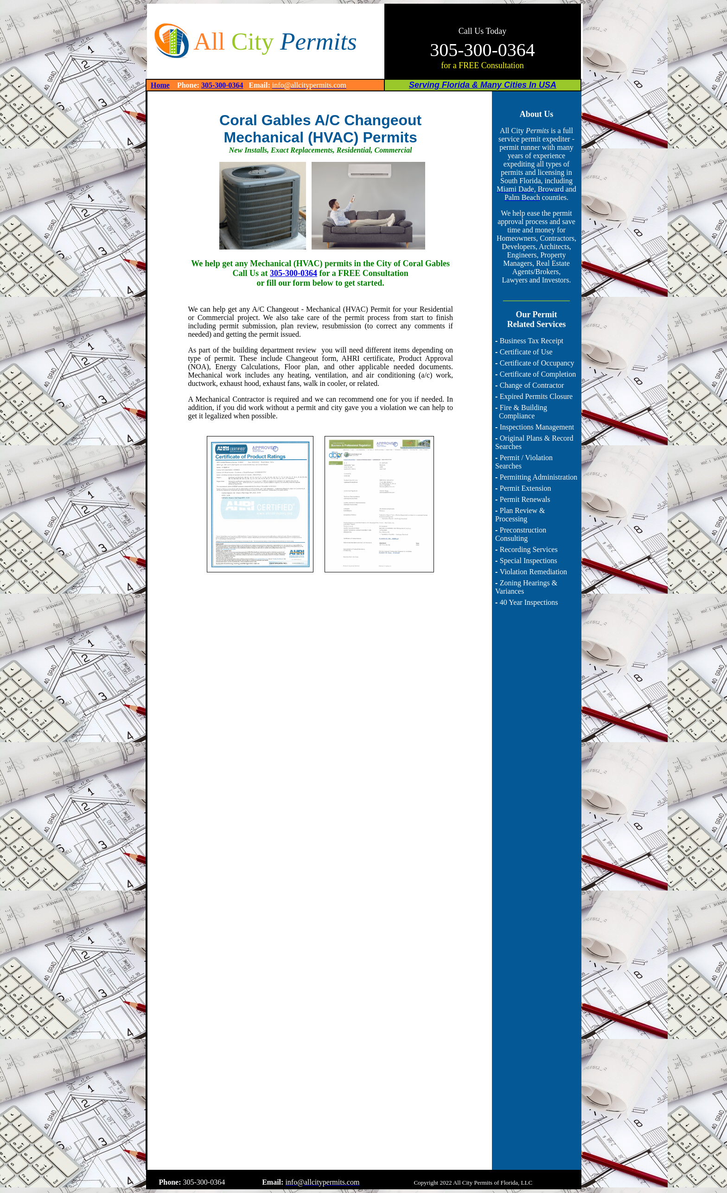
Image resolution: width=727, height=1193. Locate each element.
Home (160, 85)
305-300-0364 (222, 85)
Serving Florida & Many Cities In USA (482, 85)
